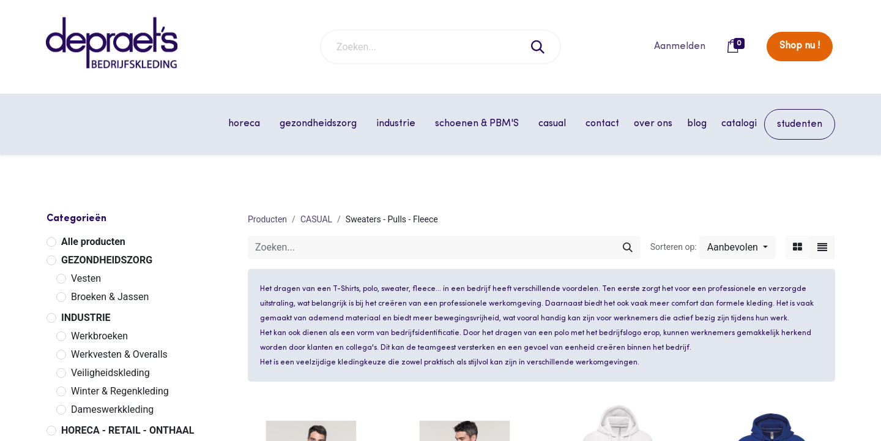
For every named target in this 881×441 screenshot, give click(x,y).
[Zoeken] (538, 46)
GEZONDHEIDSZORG (106, 260)
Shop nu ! (799, 46)
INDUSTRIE (86, 317)
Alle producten (93, 241)
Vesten (86, 278)
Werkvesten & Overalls (119, 354)
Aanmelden (679, 46)
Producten (267, 219)
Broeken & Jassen (110, 297)
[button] (737, 247)
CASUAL (316, 219)
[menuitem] (602, 123)
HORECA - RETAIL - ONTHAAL (128, 430)
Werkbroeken (99, 336)
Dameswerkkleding (112, 409)
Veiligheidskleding (110, 373)
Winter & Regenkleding (120, 391)
